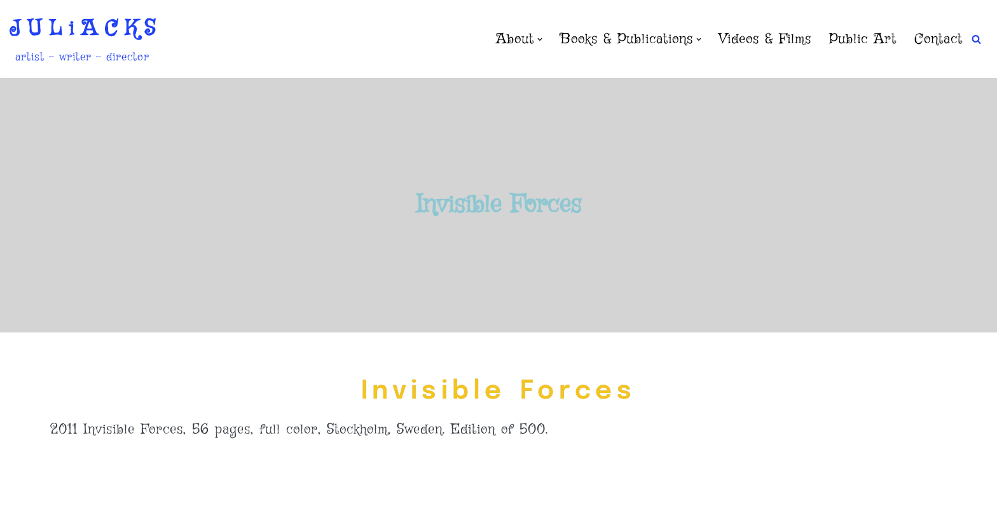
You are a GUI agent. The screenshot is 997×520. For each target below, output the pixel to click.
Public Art (863, 39)
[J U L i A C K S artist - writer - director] (82, 39)
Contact (938, 39)
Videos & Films (765, 39)
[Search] (976, 39)
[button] (539, 39)
